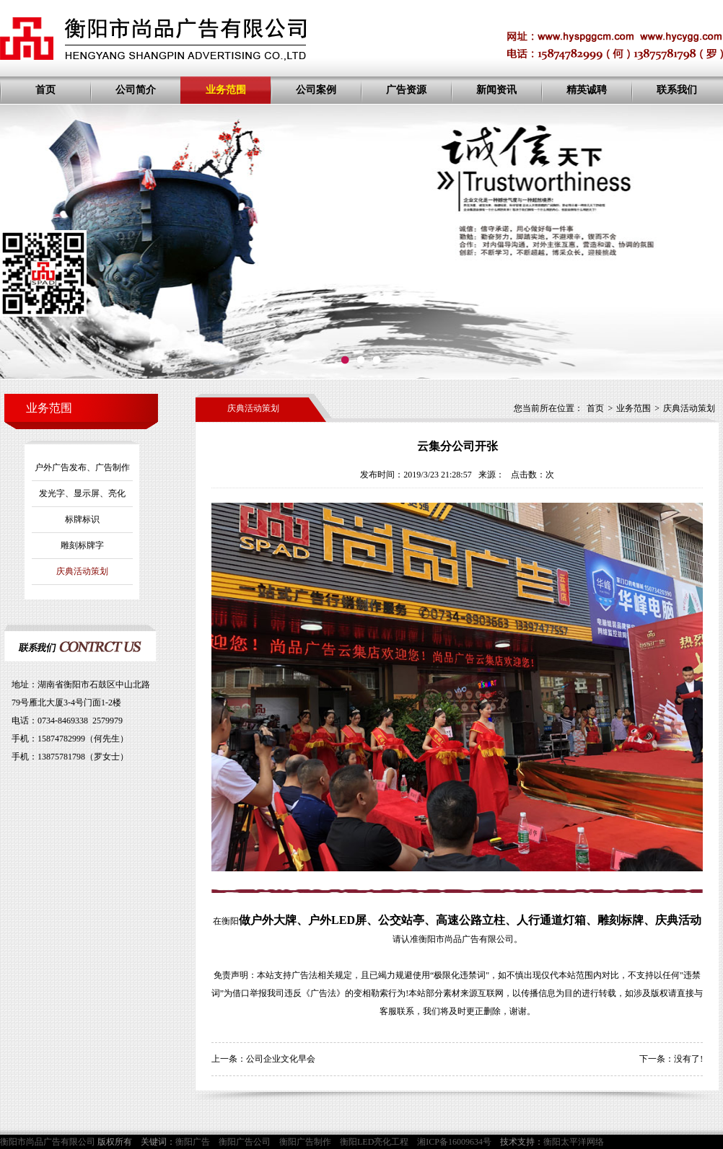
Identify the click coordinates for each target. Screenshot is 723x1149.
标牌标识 (82, 519)
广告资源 (406, 89)
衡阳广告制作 (305, 1142)
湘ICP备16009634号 (454, 1142)
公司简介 (135, 89)
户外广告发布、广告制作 (82, 467)
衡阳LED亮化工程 (374, 1142)
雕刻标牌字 (82, 545)
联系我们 (677, 89)
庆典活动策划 (82, 571)
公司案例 (316, 89)
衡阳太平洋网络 (573, 1142)
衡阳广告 (192, 1142)
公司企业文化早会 (280, 1059)
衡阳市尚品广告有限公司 (466, 939)
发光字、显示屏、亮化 (82, 493)
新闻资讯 (496, 89)
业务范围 (226, 89)
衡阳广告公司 (245, 1142)
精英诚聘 (586, 89)
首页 (45, 89)
